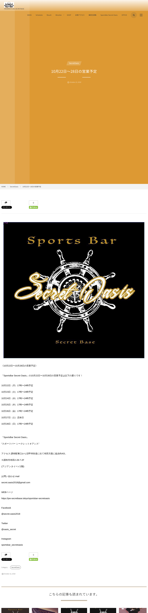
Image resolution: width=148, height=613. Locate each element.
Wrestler (59, 15)
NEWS (29, 15)
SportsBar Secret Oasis (109, 15)
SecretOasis (74, 63)
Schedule (39, 15)
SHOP (69, 15)
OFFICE (124, 15)
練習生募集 (92, 15)
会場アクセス (79, 15)
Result (49, 15)
